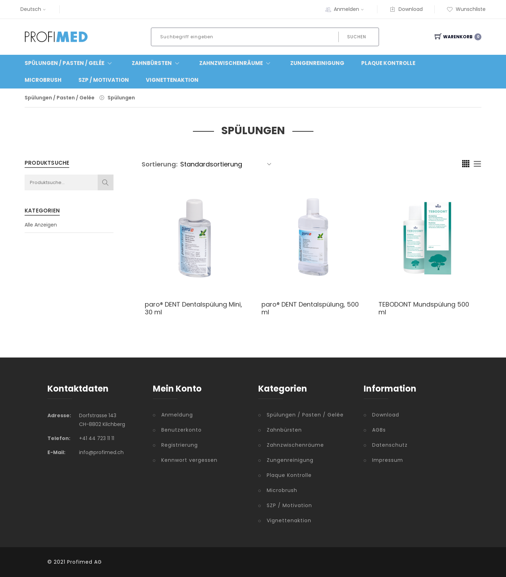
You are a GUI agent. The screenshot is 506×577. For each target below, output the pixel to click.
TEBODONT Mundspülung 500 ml (423, 308)
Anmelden (349, 9)
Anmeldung (177, 414)
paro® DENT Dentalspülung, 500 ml (310, 308)
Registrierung (179, 444)
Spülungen (121, 97)
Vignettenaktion (172, 80)
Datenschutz (390, 444)
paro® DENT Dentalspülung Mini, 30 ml (193, 308)
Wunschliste (466, 9)
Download (406, 9)
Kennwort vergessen (189, 460)
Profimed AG (84, 561)
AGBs (379, 429)
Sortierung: (159, 164)
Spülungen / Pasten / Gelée (60, 97)
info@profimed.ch (101, 452)
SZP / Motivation (103, 80)
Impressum (387, 460)
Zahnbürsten (284, 429)
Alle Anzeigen (41, 224)
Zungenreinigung (317, 63)
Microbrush (43, 80)
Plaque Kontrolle (388, 63)
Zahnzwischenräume (295, 444)
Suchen (356, 37)
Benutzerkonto (181, 429)
